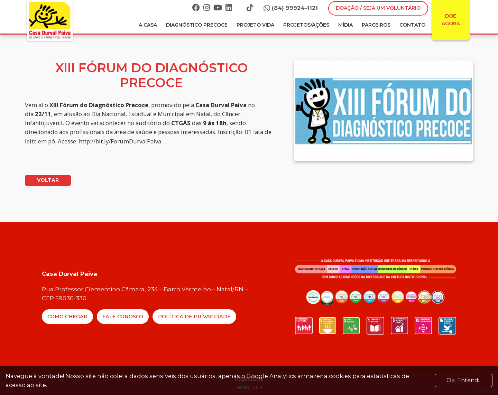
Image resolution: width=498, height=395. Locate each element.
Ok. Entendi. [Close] (463, 380)
